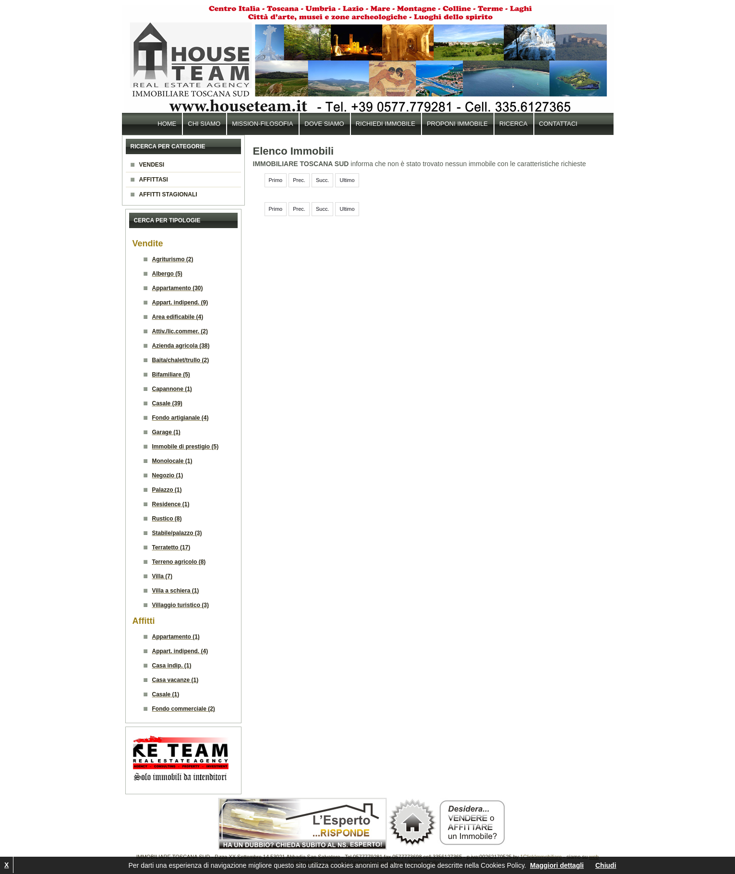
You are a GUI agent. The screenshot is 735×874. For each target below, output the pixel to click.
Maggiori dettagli (557, 865)
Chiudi (605, 865)
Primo (276, 180)
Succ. (322, 180)
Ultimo (346, 180)
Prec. (299, 180)
